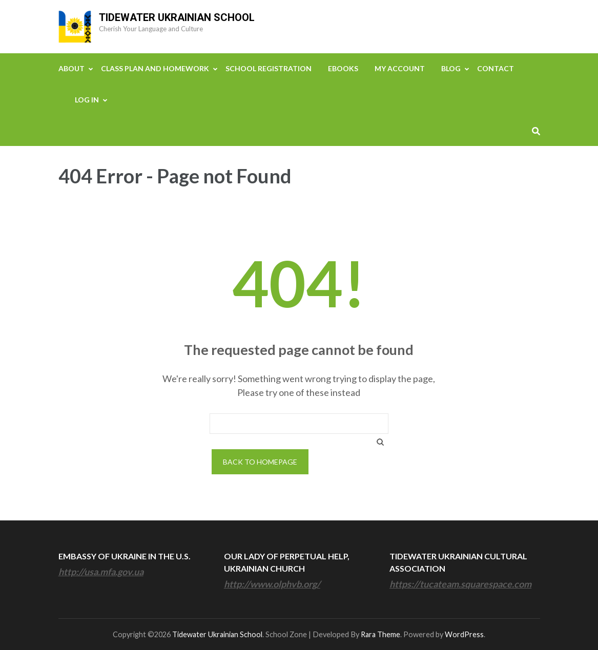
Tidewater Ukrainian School (177, 17)
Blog (451, 68)
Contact (495, 68)
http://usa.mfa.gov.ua (100, 571)
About (71, 68)
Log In (87, 99)
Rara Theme (380, 634)
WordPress (464, 634)
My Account (400, 68)
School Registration (268, 68)
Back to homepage (260, 461)
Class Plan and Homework (155, 68)
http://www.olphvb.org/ (272, 584)
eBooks (343, 68)
